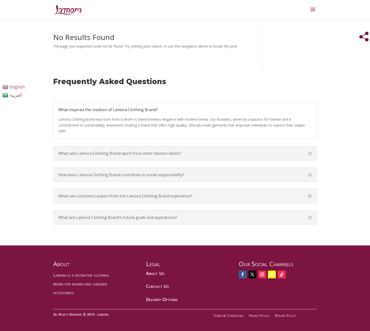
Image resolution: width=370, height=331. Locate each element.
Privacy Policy (259, 315)
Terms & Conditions (228, 315)
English (13, 87)
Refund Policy (285, 315)
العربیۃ (12, 95)
